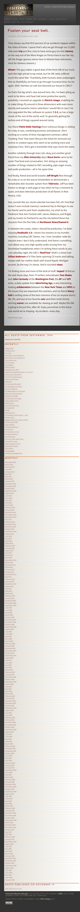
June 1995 (8, 873)
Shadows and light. (11, 396)
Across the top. (10, 437)
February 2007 (10, 672)
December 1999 (10, 784)
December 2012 (10, 565)
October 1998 (9, 818)
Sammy (69, 51)
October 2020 (9, 488)
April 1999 (8, 803)
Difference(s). (9, 403)
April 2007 (8, 667)
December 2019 (10, 512)
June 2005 (8, 715)
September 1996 (10, 842)
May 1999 (8, 801)
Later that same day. (12, 406)
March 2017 (9, 555)
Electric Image (52, 100)
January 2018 (9, 548)
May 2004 (8, 739)
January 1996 (9, 856)
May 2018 (8, 539)
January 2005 (9, 720)
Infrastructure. (10, 351)
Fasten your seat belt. (28, 31)
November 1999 (10, 787)
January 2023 (9, 472)
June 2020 (8, 498)
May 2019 (8, 519)
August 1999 (9, 794)
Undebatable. (10, 451)
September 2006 (10, 682)
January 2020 (9, 510)
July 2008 (8, 632)
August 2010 (9, 586)
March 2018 (9, 543)
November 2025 (10, 462)
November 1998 (10, 815)
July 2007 (8, 660)
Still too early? (10, 367)
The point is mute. (11, 441)
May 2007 (8, 665)
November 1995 (10, 861)
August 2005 (9, 710)
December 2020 (10, 484)
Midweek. (8, 382)
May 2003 (8, 758)
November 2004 (10, 725)
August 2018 (9, 534)
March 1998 (9, 822)
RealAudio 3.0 (24, 232)
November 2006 (10, 677)
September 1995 (10, 866)
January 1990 (9, 880)
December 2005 (10, 701)
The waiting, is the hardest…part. (16, 415)
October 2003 (9, 753)
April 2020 (8, 503)
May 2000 (8, 775)
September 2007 (10, 655)
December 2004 (10, 722)
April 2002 (8, 760)
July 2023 (8, 469)
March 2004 (9, 744)
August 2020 (9, 493)
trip (20, 51)
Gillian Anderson (17, 256)
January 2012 (9, 570)
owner (20, 303)
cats (43, 299)
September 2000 (10, 770)
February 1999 (10, 808)
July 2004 (8, 734)
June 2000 (8, 772)
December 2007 (10, 648)
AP (60, 279)
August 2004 (9, 732)
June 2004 (8, 737)
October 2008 (9, 625)
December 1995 (10, 858)
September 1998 (10, 820)
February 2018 (10, 546)
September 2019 (10, 517)
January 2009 (9, 617)
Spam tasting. (10, 425)
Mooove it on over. (13, 889)
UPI (69, 279)
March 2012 (9, 567)
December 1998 (10, 813)
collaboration (23, 287)
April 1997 (8, 834)
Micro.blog (45, 899)
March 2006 (9, 694)
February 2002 (10, 763)
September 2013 (10, 560)
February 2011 (10, 579)
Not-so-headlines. (11, 389)
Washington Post (44, 279)
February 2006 (10, 696)
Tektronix (53, 183)
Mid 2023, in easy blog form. (14, 355)
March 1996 (9, 854)
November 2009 (10, 603)
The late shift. (9, 408)
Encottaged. (9, 365)
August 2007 (9, 658)
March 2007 (9, 670)
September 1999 (10, 792)
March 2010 (9, 593)
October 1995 (9, 863)
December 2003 (10, 748)
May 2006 (8, 689)
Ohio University (32, 157)
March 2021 (9, 479)
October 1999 (9, 789)
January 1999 (9, 811)
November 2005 (10, 703)
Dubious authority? (12, 379)
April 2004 (8, 741)
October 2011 (9, 572)
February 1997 (10, 837)
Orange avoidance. (11, 434)
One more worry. (11, 360)
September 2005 (10, 708)
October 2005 (9, 706)
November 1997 (10, 827)
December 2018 (10, 524)
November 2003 (10, 751)
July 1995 (8, 870)
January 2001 (9, 768)
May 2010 (8, 589)
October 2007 (9, 653)
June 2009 (8, 610)
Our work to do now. (12, 432)
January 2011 (9, 581)
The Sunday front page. (13, 398)
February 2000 (10, 780)
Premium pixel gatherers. (13, 453)
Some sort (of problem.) (13, 375)
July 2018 (8, 536)
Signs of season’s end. (12, 444)
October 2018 (9, 529)
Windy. (7, 410)
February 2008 (10, 644)
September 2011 (10, 574)
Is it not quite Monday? (13, 384)
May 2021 (8, 477)
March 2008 (9, 641)
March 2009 (9, 615)
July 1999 (8, 796)
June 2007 (8, 663)
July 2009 (8, 608)
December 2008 (10, 620)
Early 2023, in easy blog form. (15, 358)
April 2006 (8, 691)
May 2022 (8, 474)
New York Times (53, 287)
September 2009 (10, 605)
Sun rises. (8, 353)
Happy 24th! (9, 348)
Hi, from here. (10, 363)
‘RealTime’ (45, 252)
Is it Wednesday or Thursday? (15, 391)
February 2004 (10, 746)
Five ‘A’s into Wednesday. (13, 377)
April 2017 (8, 553)
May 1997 (8, 832)
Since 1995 (11, 19)
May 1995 (8, 875)
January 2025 (9, 467)
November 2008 (10, 622)
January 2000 (9, 782)
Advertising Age (43, 283)
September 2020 (10, 491)
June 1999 (8, 799)
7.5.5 (55, 112)
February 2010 (10, 596)
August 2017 (9, 551)
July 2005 (8, 713)
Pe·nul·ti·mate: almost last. (14, 439)
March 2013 (9, 562)
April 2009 (8, 613)
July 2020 (8, 496)
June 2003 (8, 756)
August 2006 (9, 684)
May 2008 (8, 636)
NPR (69, 287)
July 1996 (8, 846)
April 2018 (8, 541)
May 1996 (8, 849)
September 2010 (10, 584)
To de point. (9, 429)
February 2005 (10, 718)
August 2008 (9, 629)
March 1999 (9, 806)
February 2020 (10, 507)
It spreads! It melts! (11, 446)
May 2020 (8, 500)
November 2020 (10, 486)
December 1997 (10, 825)
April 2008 (8, 639)
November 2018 (10, 527)
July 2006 (8, 687)
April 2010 (8, 591)
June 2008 (8, 634)
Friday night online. (12, 401)
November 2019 (10, 515)
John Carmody (20, 279)
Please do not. (10, 413)
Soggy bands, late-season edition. (17, 420)
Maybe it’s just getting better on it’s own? (19, 372)
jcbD (60, 894)
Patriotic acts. (9, 418)
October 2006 (9, 679)
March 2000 (9, 777)
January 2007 (9, 675)
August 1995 (9, 868)
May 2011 (8, 577)
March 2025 (9, 465)
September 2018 (10, 531)
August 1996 (9, 844)
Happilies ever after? (12, 370)
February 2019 (10, 522)
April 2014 (8, 558)
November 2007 (10, 651)
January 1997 (9, 839)
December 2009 (10, 601)
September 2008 (10, 627)
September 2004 (10, 729)
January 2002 (9, 765)
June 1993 (8, 877)
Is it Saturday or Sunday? (13, 387)
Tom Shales (66, 275)
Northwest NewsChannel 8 (54, 222)
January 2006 (9, 698)
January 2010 (9, 598)
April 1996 (8, 851)
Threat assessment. (11, 427)
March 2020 (9, 505)
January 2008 (9, 646)
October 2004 (9, 727)
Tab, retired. (9, 448)
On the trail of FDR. (11, 422)
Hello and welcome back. (13, 394)
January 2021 (9, 481)
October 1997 (9, 830)
